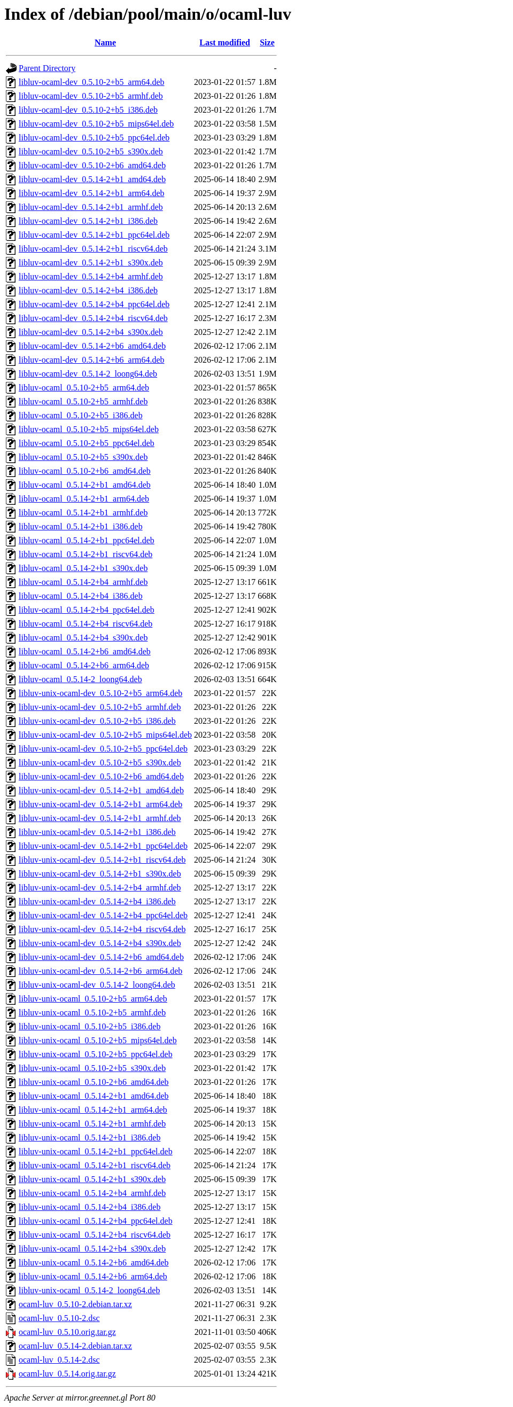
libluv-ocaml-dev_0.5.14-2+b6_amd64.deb (92, 345)
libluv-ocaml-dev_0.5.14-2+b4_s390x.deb (91, 332)
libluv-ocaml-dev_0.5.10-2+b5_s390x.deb (91, 151)
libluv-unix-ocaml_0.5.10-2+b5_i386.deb (89, 1026)
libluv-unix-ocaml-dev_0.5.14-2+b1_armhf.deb (100, 818)
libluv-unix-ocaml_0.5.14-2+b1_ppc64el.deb (96, 1151)
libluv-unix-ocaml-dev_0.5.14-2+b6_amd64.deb (101, 957)
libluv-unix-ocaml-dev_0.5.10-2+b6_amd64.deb (101, 776)
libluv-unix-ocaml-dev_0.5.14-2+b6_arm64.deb (100, 970)
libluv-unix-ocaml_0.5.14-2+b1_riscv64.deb (94, 1165)
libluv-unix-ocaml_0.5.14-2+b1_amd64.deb (94, 1095)
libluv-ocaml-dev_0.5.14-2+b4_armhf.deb (91, 276)
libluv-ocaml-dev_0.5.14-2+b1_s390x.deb (91, 262)
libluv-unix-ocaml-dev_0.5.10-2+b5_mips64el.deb (105, 734)
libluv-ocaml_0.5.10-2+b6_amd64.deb (85, 470)
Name (105, 42)
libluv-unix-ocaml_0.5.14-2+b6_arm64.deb (93, 1276)
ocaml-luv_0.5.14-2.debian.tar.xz (75, 1345)
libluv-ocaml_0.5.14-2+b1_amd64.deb (85, 484)
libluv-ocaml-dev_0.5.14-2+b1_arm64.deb (92, 193)
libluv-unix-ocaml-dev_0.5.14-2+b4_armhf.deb (100, 887)
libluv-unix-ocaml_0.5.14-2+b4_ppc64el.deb (96, 1220)
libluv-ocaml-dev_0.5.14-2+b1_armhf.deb (91, 207)
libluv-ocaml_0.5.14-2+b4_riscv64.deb (85, 623)
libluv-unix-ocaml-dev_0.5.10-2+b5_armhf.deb (100, 707)
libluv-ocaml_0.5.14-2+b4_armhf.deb (83, 582)
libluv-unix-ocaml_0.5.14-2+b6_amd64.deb (94, 1262)
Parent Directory (47, 68)
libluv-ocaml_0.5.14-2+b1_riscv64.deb (85, 554)
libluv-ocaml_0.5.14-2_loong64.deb (80, 679)
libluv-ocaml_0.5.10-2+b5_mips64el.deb (89, 429)
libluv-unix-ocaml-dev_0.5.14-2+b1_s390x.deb (100, 873)
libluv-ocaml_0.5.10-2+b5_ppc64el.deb (86, 443)
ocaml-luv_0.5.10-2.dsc (59, 1318)
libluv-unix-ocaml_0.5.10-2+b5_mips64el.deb (98, 1040)
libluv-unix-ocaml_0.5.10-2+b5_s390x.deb (92, 1068)
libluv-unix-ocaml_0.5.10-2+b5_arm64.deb (93, 998)
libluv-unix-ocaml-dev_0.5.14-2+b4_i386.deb (97, 901)
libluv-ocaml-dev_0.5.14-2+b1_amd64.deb (92, 179)
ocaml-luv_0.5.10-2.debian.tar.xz (75, 1304)
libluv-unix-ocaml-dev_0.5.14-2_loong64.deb (97, 984)
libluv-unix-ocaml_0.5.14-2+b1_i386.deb (89, 1137)
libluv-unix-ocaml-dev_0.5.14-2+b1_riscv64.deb (102, 859)
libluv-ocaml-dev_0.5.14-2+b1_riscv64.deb (93, 248)
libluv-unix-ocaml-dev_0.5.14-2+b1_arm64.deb (100, 804)
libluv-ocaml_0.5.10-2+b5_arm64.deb (84, 387)
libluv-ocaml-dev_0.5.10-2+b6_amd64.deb (92, 165)
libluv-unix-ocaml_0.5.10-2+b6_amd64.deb (94, 1081)
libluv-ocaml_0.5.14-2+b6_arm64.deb (84, 665)
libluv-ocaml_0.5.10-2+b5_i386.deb (81, 415)
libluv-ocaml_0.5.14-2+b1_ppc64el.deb (86, 540)
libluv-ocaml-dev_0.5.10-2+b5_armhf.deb (91, 95)
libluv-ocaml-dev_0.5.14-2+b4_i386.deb (88, 290)
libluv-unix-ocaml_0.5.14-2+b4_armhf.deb (92, 1193)
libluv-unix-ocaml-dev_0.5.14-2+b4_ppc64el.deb (103, 915)
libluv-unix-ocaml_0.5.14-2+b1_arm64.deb (93, 1109)
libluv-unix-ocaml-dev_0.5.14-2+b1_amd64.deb (101, 790)
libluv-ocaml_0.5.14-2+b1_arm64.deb (84, 498)
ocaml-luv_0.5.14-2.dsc (59, 1359)
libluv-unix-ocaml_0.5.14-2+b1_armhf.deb (92, 1123)
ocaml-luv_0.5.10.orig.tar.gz (67, 1331)
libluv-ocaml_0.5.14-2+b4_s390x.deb (83, 637)
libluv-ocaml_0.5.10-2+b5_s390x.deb (83, 457)
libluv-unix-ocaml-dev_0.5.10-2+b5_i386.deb (97, 720)
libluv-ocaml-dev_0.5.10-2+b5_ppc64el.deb (94, 137)
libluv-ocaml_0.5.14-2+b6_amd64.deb (85, 651)
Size (267, 42)
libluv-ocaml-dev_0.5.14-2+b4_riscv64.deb (93, 318)
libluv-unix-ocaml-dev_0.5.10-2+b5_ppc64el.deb (103, 748)
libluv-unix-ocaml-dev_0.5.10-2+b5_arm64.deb (100, 693)
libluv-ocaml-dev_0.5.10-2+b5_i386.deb (88, 109)
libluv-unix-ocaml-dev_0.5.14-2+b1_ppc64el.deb (103, 845)
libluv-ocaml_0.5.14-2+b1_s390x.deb (83, 568)
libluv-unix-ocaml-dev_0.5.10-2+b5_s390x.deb (100, 762)
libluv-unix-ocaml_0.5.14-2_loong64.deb (89, 1290)
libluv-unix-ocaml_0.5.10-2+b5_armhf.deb (92, 1012)
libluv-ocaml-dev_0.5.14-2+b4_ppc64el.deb (94, 304)
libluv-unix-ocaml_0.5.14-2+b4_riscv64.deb (94, 1234)
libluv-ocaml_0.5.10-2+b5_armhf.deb (83, 401)
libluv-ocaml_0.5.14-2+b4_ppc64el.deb (86, 609)
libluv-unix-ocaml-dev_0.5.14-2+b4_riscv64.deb (102, 929)
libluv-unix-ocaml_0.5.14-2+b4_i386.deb (89, 1206)
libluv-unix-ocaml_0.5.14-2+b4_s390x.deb (92, 1248)
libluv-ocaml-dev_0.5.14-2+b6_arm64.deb (92, 359)
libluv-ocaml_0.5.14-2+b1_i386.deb (81, 526)
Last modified (224, 42)
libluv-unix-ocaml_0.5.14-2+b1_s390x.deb (92, 1179)
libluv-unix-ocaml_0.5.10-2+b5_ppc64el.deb (96, 1054)
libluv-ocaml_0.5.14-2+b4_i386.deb (81, 595)
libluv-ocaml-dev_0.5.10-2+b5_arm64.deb (92, 82)
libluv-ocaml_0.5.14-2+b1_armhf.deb (83, 512)
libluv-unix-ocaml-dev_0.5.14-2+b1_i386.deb (97, 832)
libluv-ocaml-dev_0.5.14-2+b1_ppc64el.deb (94, 234)
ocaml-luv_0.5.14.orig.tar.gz (67, 1373)
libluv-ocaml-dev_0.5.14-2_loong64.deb (88, 373)
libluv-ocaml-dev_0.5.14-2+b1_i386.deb (88, 220)
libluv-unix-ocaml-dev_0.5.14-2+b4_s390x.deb (100, 943)
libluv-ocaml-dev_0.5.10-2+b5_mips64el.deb (96, 123)
